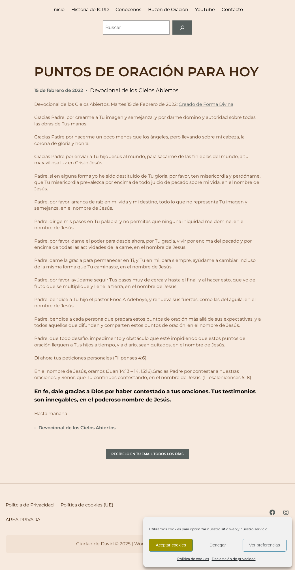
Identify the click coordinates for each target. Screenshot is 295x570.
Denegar (218, 544)
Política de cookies (193, 559)
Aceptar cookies (171, 544)
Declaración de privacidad (234, 559)
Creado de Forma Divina (206, 104)
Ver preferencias (264, 544)
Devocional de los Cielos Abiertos (134, 90)
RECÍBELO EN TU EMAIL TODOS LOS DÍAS (147, 454)
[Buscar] (182, 27)
